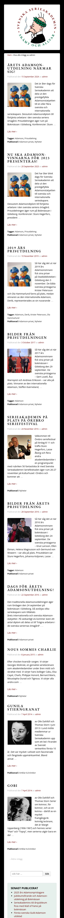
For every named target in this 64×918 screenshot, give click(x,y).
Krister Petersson (38, 314)
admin (45, 76)
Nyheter (38, 141)
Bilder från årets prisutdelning (28, 505)
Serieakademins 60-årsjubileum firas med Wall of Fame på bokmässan (30, 906)
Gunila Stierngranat (23, 707)
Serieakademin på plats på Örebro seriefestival (27, 420)
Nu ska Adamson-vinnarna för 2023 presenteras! (28, 157)
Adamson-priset (26, 141)
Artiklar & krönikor (27, 772)
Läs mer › (12, 131)
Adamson (19, 138)
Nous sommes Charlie (32, 649)
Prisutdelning (31, 138)
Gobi (12, 785)
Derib (27, 314)
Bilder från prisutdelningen (27, 336)
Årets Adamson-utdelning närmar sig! (29, 68)
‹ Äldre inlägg (16, 859)
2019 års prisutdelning (24, 249)
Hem (9, 55)
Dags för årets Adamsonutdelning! (30, 588)
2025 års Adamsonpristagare (29, 892)
